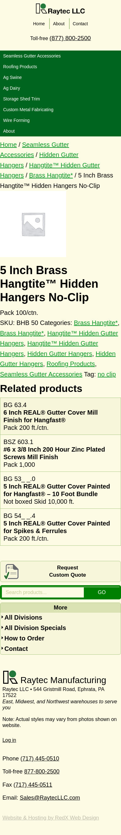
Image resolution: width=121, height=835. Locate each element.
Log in (9, 740)
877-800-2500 (42, 771)
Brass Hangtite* (51, 175)
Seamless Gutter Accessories (41, 374)
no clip (107, 374)
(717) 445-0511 (33, 785)
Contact (16, 648)
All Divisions (23, 617)
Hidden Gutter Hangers (59, 353)
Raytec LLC (60, 9)
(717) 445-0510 (39, 758)
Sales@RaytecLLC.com (50, 798)
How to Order (24, 638)
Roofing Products (71, 363)
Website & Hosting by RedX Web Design (51, 818)
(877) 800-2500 (70, 38)
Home (8, 144)
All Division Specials (35, 627)
